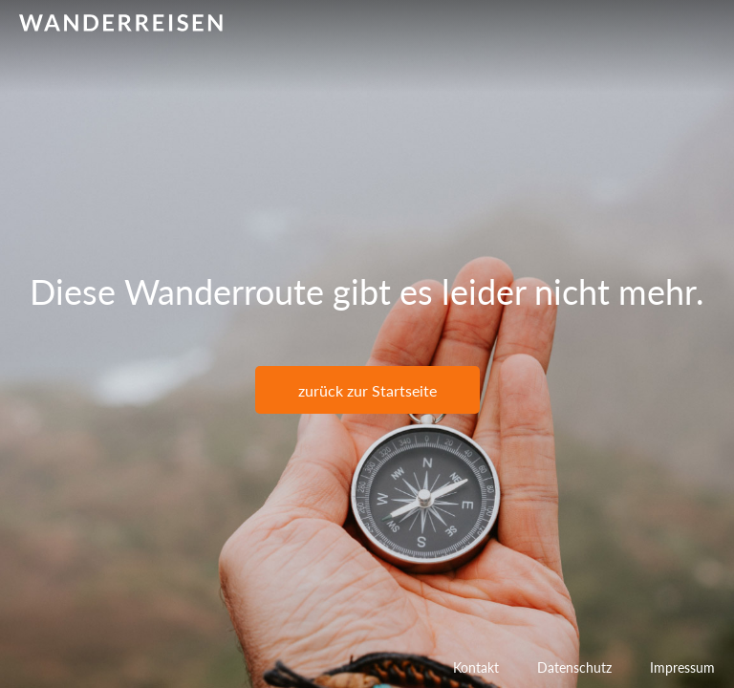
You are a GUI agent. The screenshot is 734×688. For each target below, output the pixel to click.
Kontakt (476, 667)
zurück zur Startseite (367, 390)
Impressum (682, 667)
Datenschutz (574, 667)
